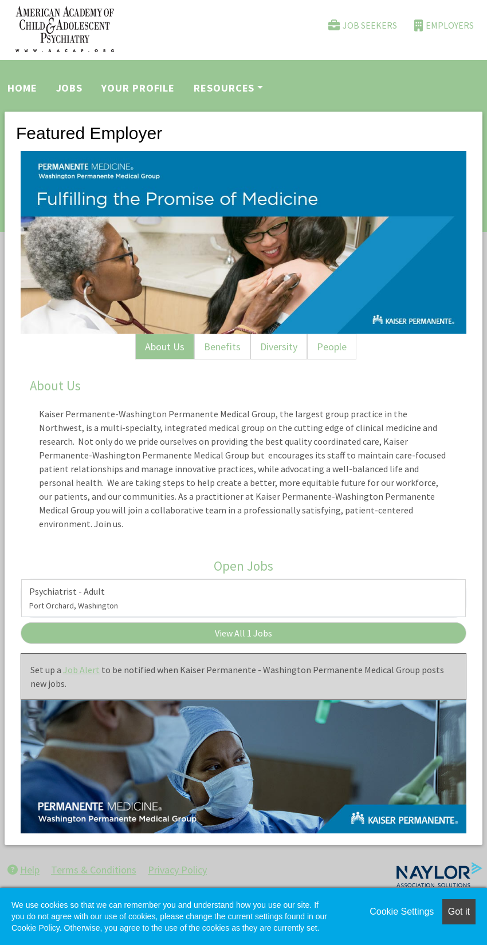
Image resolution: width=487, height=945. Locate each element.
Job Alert (81, 669)
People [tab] (332, 346)
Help (23, 869)
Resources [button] (224, 87)
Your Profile (138, 87)
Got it (459, 911)
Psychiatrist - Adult (73, 598)
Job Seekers (362, 25)
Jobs (69, 87)
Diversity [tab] (278, 346)
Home (22, 87)
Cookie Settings (402, 911)
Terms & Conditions (93, 869)
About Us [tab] (164, 346)
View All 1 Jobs (243, 633)
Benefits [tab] (222, 346)
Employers (444, 25)
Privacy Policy (177, 869)
